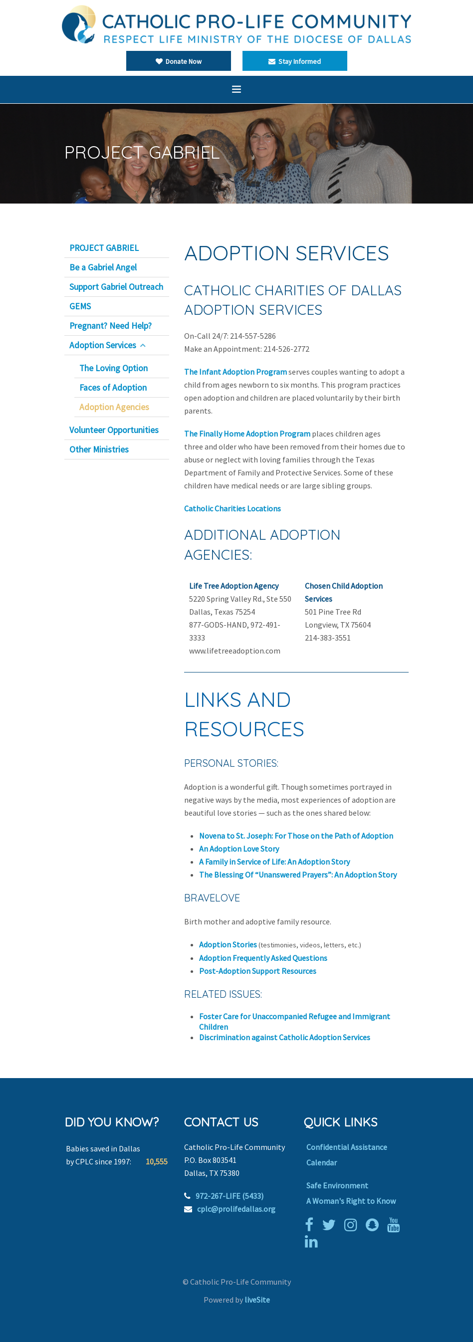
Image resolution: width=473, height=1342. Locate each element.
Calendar (321, 1162)
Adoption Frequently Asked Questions (263, 958)
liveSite (257, 1300)
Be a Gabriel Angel (103, 267)
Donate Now (179, 61)
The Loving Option (113, 368)
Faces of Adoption (113, 387)
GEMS (80, 306)
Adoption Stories (228, 944)
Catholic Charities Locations (232, 508)
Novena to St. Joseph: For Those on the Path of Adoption (296, 836)
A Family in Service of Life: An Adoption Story (274, 862)
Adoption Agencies (114, 407)
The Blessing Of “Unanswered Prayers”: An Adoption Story (298, 875)
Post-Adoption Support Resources (257, 971)
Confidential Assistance (346, 1147)
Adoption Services (102, 345)
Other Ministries (99, 449)
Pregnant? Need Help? (110, 325)
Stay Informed (294, 61)
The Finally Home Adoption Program (247, 434)
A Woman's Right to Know (351, 1201)
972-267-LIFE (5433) (229, 1196)
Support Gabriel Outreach (116, 286)
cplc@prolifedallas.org (236, 1209)
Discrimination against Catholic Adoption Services (284, 1037)
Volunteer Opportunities (114, 430)
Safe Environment (337, 1185)
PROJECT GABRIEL (104, 247)
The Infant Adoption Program (235, 372)
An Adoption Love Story (239, 849)
